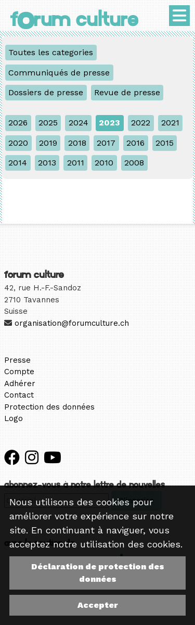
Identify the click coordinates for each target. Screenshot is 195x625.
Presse (17, 360)
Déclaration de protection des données (97, 573)
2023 (109, 122)
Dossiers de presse (45, 92)
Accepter (97, 605)
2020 (18, 143)
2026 (18, 122)
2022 (140, 122)
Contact (19, 395)
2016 (135, 143)
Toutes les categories (50, 52)
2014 (17, 163)
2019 (48, 143)
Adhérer (19, 383)
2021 (170, 122)
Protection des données (49, 407)
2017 (106, 143)
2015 (164, 143)
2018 (77, 143)
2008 (134, 163)
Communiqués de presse (59, 73)
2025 (48, 122)
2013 (47, 163)
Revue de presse (127, 92)
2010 (104, 163)
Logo (13, 418)
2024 (78, 122)
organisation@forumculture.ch (72, 323)
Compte (19, 371)
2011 (75, 163)
